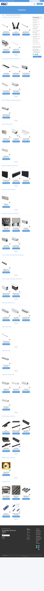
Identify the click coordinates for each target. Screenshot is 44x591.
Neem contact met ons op (28, 572)
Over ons (28, 564)
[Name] (39, 1)
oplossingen (28, 569)
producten (28, 566)
